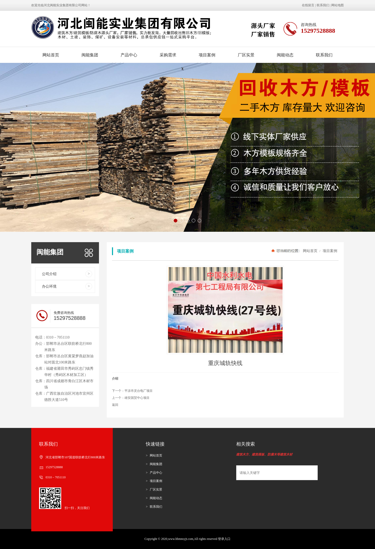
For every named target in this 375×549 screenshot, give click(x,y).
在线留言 (308, 5)
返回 (115, 405)
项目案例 (207, 55)
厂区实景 (246, 55)
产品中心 (129, 55)
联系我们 (323, 5)
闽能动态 (285, 55)
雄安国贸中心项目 (136, 398)
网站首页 (50, 55)
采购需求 (168, 55)
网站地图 (337, 5)
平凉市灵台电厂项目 (138, 391)
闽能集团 (90, 55)
